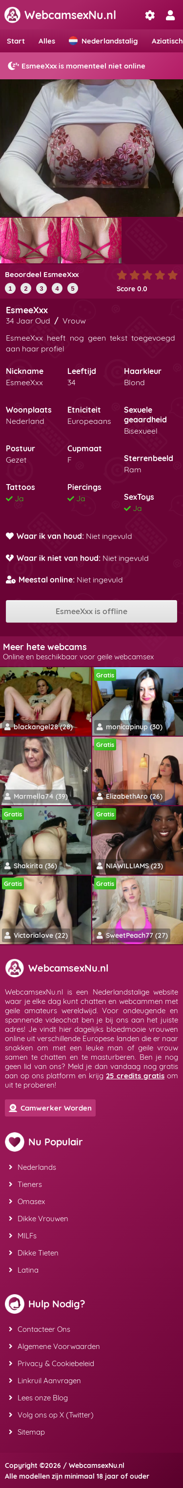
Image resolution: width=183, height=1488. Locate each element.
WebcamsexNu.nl (60, 15)
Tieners (25, 1184)
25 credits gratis (135, 1075)
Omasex (27, 1201)
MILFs (23, 1235)
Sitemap (27, 1432)
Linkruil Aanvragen (45, 1380)
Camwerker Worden (50, 1108)
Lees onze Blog (38, 1397)
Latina (24, 1270)
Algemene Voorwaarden (54, 1346)
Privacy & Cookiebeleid (51, 1363)
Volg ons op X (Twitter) (51, 1414)
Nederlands (32, 1167)
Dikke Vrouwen (38, 1218)
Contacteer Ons (39, 1329)
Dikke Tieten (34, 1252)
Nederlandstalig (103, 41)
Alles (47, 41)
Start (16, 41)
